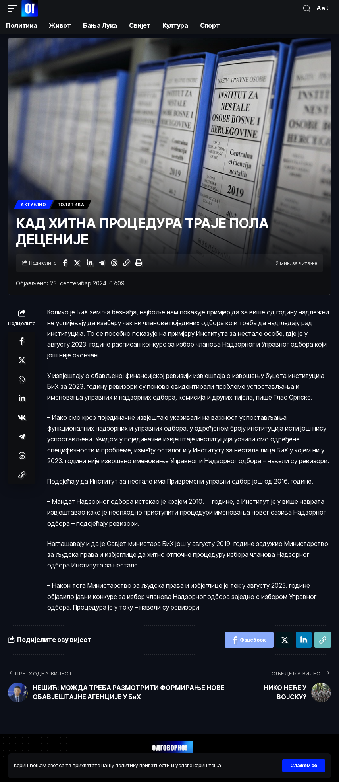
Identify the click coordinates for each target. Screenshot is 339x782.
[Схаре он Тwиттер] (77, 263)
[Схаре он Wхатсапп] (21, 379)
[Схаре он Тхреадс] (113, 263)
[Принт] (138, 263)
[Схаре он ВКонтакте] (21, 417)
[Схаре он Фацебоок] (64, 263)
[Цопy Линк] (126, 263)
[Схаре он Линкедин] (89, 263)
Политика (71, 204)
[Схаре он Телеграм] (101, 263)
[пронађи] (306, 8)
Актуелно (33, 204)
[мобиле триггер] (14, 8)
